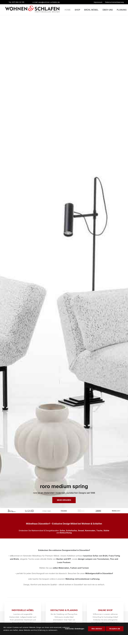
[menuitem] (98, 2)
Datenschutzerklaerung (114, 2)
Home (68, 10)
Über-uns (107, 10)
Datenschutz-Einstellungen (74, 631)
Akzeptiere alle (114, 631)
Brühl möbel (91, 10)
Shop (77, 10)
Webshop (69, 143)
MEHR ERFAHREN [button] (64, 64)
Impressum (98, 2)
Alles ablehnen (96, 631)
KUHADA (67, 620)
